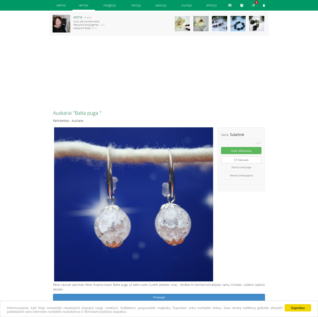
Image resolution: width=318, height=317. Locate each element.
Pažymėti (241, 159)
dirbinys (211, 5)
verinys (83, 5)
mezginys (109, 5)
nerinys (136, 5)
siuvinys (186, 5)
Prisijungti (159, 297)
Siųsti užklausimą (241, 150)
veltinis (61, 5)
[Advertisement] (159, 74)
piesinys (161, 5)
